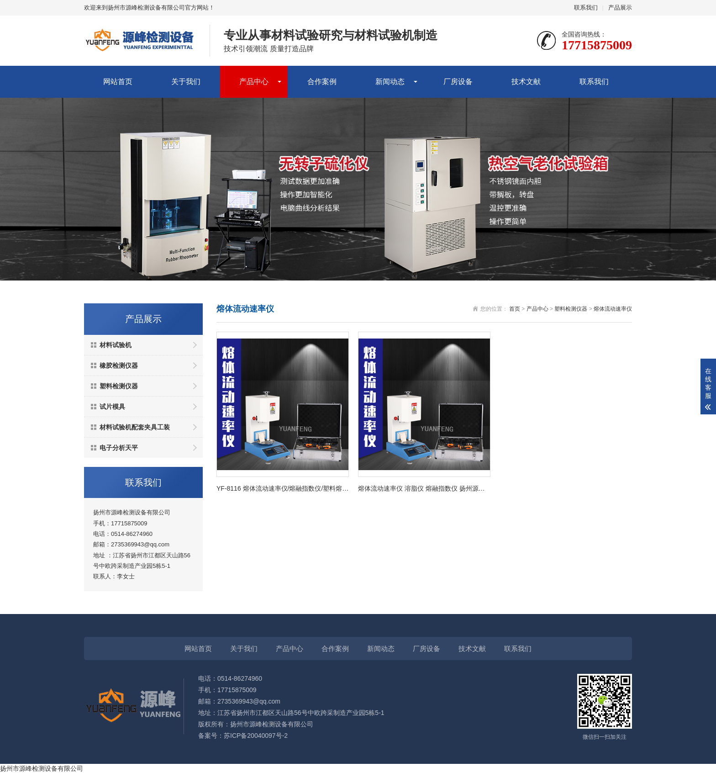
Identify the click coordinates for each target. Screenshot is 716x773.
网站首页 (117, 81)
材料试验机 (116, 345)
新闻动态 (390, 81)
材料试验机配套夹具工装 (135, 427)
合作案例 (322, 81)
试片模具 (112, 406)
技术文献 (526, 81)
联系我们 (586, 7)
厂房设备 (458, 81)
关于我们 (185, 81)
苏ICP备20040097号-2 (256, 735)
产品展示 (620, 7)
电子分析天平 (119, 447)
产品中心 (253, 81)
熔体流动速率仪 (613, 309)
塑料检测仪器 (119, 386)
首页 (514, 309)
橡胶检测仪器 (119, 365)
